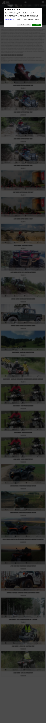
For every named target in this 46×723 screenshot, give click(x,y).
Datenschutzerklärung (9, 19)
